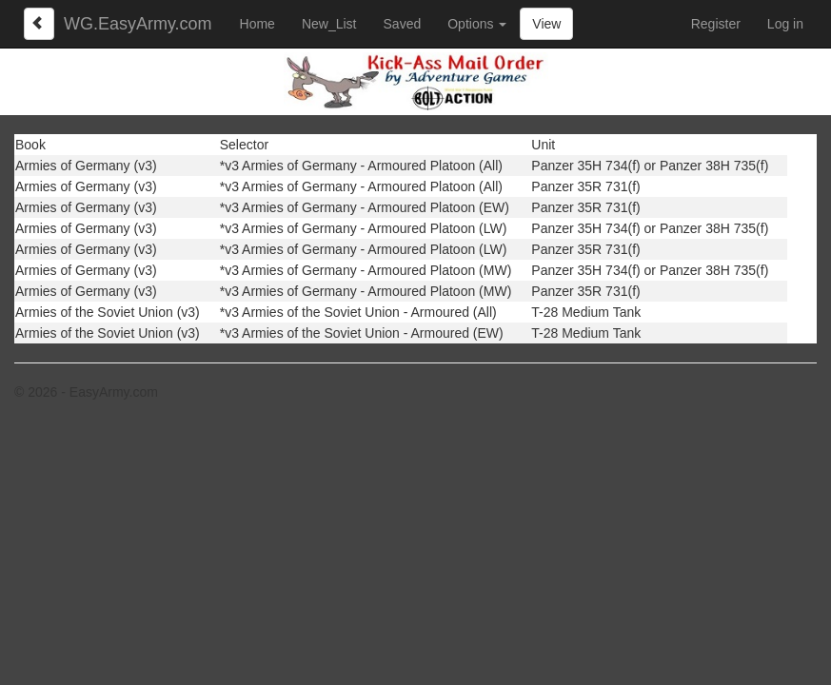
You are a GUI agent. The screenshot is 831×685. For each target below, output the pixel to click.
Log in (785, 23)
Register (716, 23)
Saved (403, 23)
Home (257, 23)
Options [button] (476, 23)
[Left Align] (39, 24)
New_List (329, 23)
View (546, 23)
